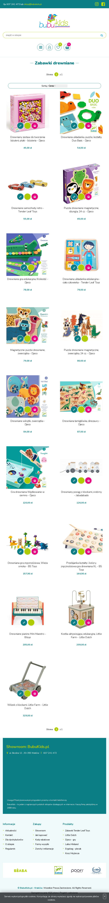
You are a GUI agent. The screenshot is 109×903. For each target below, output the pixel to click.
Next (104, 870)
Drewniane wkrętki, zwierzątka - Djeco (27, 422)
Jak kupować (41, 835)
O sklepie (9, 844)
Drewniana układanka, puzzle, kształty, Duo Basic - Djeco (81, 138)
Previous (5, 870)
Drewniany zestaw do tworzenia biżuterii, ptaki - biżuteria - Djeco (27, 138)
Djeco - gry (70, 839)
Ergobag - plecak (73, 848)
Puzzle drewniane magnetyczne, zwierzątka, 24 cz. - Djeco (81, 351)
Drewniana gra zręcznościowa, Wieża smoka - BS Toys (28, 564)
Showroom (40, 830)
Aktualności (10, 830)
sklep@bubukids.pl (33, 4)
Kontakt (9, 835)
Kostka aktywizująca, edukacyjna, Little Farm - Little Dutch (81, 635)
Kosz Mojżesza (72, 853)
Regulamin (10, 848)
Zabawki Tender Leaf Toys (77, 830)
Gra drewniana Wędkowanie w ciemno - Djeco (28, 493)
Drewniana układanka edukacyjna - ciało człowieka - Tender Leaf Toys (81, 280)
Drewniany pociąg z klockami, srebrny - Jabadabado (81, 493)
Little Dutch (70, 835)
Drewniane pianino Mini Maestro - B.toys (27, 635)
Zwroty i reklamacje (44, 848)
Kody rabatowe (42, 839)
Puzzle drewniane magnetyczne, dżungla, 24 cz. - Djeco (81, 209)
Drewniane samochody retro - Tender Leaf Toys (27, 209)
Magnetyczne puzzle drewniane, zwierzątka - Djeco (27, 351)
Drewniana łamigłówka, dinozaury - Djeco (81, 422)
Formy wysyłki (42, 844)
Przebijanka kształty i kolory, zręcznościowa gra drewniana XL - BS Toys (81, 566)
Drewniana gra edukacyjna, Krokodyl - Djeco (27, 280)
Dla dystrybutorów (14, 839)
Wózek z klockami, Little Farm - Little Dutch (27, 706)
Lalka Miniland (71, 844)
